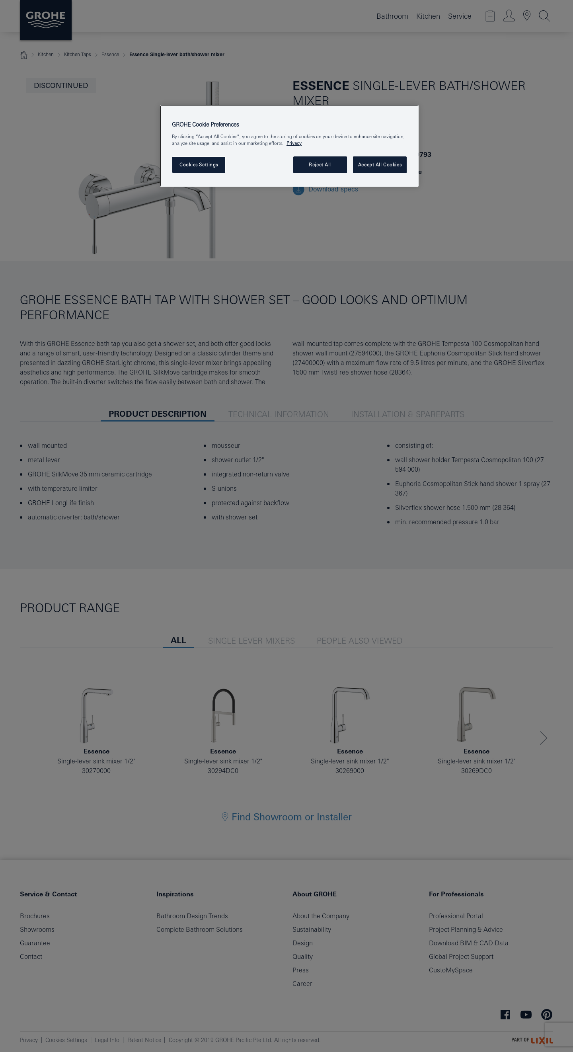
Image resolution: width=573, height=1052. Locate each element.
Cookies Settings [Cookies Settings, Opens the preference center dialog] (198, 164)
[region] (289, 146)
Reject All (320, 164)
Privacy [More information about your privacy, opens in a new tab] (294, 143)
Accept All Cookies (379, 164)
